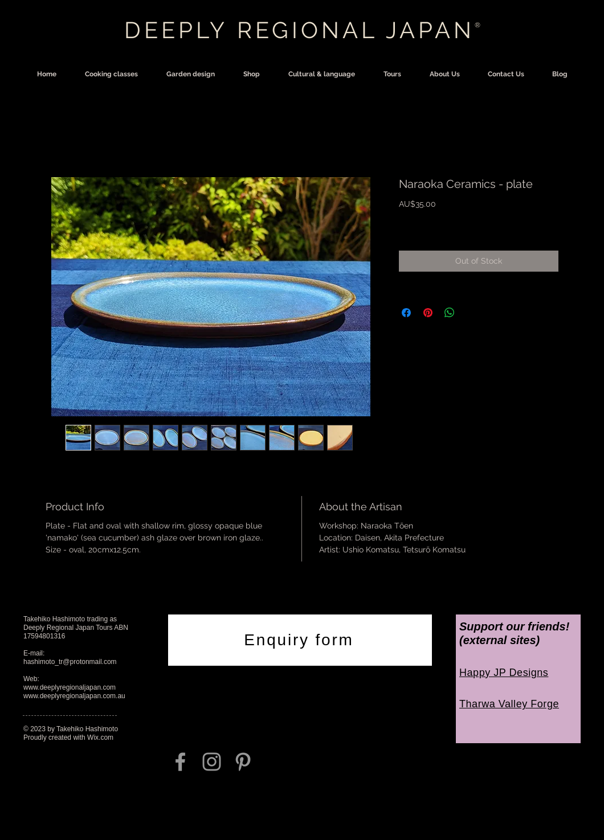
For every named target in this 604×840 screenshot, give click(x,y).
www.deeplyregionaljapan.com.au (74, 696)
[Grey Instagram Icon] (211, 761)
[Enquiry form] (300, 640)
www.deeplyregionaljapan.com (69, 687)
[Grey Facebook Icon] (180, 761)
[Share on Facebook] (406, 312)
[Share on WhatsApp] (449, 312)
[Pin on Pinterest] (428, 312)
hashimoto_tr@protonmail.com (70, 662)
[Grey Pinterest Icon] (243, 761)
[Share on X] (471, 312)
